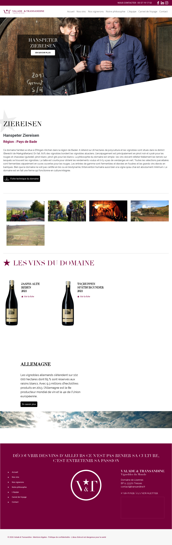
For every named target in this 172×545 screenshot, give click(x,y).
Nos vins (81, 11)
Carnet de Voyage (147, 11)
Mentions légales (40, 537)
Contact (163, 11)
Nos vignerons (96, 11)
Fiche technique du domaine (24, 178)
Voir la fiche (29, 296)
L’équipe (131, 11)
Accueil (70, 11)
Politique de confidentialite (59, 537)
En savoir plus (42, 53)
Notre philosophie (115, 11)
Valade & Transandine (23, 537)
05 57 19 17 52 (145, 3)
